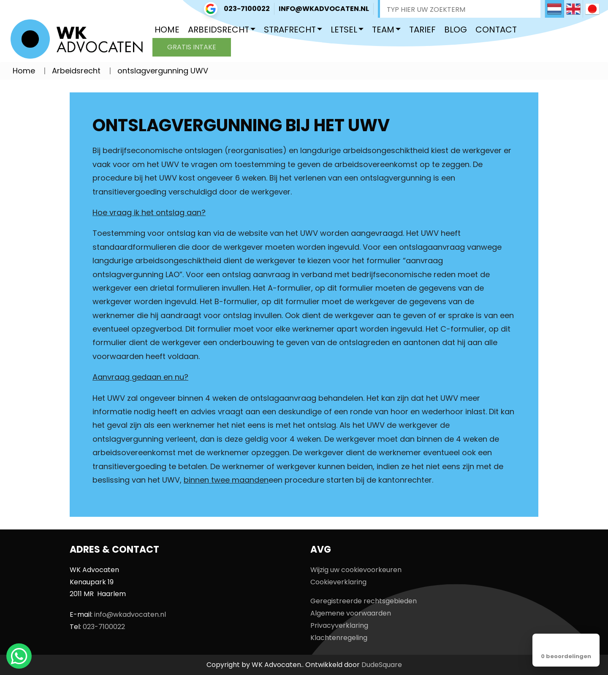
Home (167, 29)
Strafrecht (290, 29)
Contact (496, 29)
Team (383, 29)
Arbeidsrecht (218, 29)
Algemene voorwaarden (350, 613)
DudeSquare (381, 665)
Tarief (422, 29)
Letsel (344, 29)
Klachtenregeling (338, 638)
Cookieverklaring (338, 582)
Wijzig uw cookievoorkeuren (356, 570)
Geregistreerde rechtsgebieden (363, 601)
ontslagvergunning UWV (162, 70)
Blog (455, 29)
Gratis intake (191, 47)
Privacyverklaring (339, 625)
